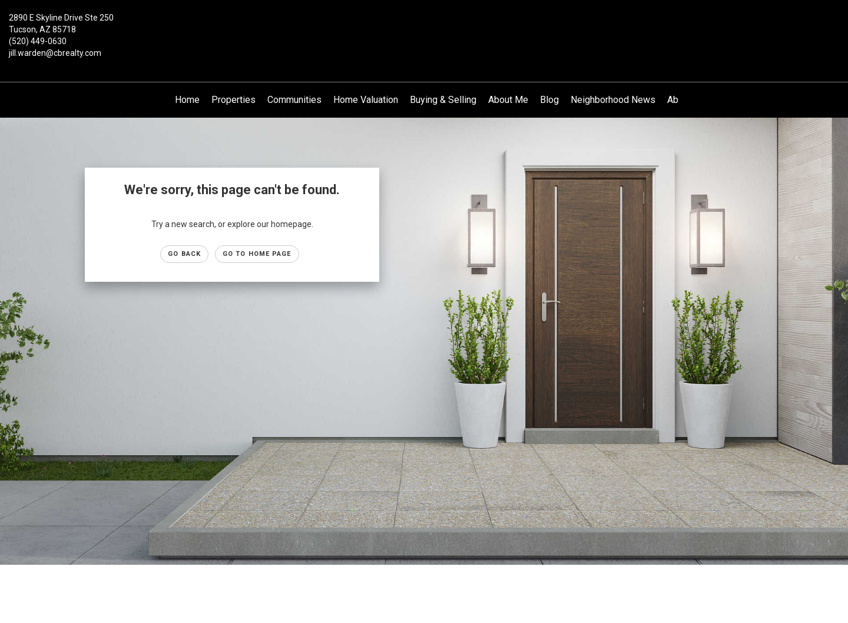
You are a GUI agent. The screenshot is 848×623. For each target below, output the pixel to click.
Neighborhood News (613, 99)
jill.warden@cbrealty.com (55, 53)
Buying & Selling (443, 99)
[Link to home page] (424, 26)
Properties (233, 99)
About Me (508, 99)
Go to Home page (257, 254)
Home (187, 99)
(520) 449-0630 (38, 41)
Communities (294, 99)
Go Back (184, 254)
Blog (549, 99)
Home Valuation (365, 99)
